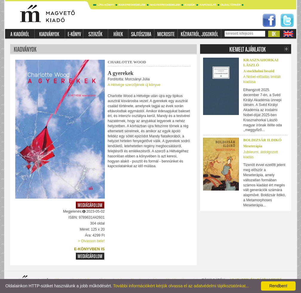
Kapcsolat (207, 4)
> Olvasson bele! (91, 241)
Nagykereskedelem (165, 4)
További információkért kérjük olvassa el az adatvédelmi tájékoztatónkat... (181, 285)
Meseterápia (252, 146)
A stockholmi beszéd (258, 71)
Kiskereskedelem (132, 4)
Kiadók (190, 4)
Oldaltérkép (231, 4)
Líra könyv (106, 4)
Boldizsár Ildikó (262, 140)
